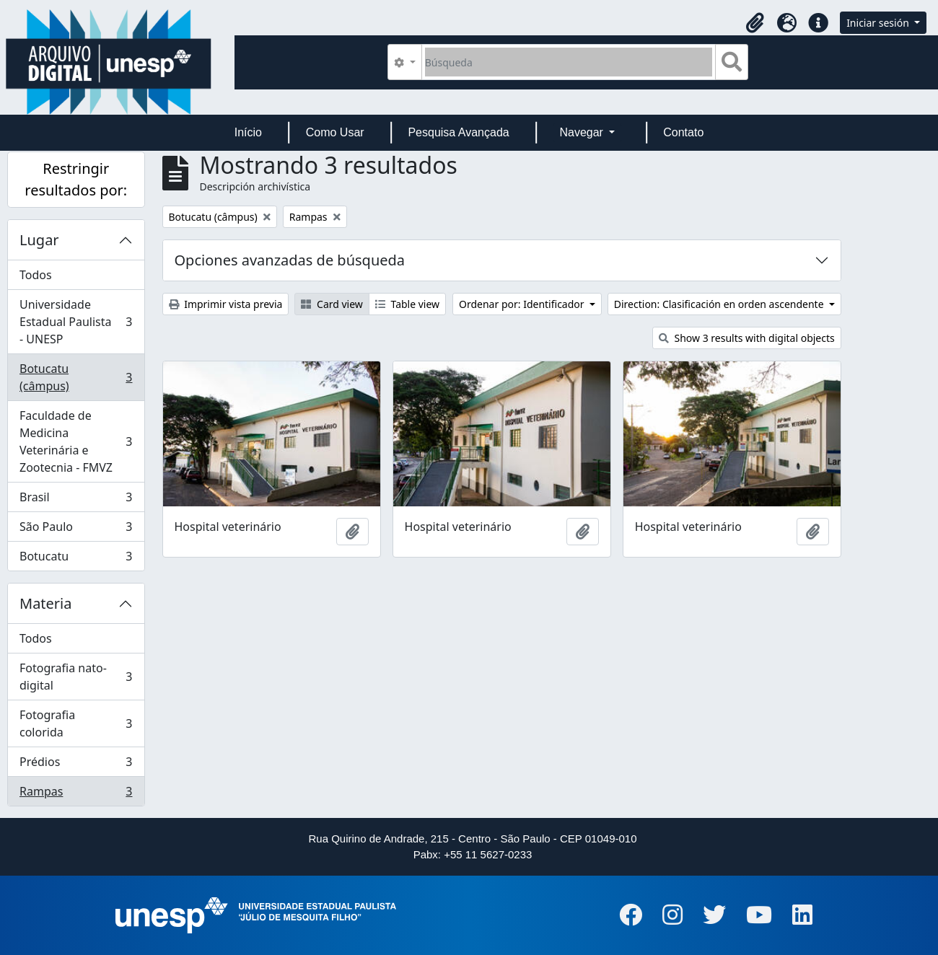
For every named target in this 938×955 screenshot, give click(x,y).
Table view (407, 304)
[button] (755, 23)
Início (248, 132)
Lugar (39, 240)
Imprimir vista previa (226, 304)
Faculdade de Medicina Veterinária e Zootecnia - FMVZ (76, 441)
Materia (45, 603)
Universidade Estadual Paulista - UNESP (76, 321)
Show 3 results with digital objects (747, 338)
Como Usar (335, 132)
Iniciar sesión (878, 23)
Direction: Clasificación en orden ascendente (720, 304)
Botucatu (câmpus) (76, 377)
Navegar (582, 132)
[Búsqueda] (568, 62)
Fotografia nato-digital (76, 676)
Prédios (76, 765)
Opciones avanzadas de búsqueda (290, 260)
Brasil (76, 500)
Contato (683, 132)
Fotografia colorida (76, 723)
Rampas (76, 794)
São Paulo (76, 530)
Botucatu (76, 559)
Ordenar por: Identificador (523, 304)
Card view (331, 304)
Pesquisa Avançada (458, 132)
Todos (35, 275)
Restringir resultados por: (76, 179)
